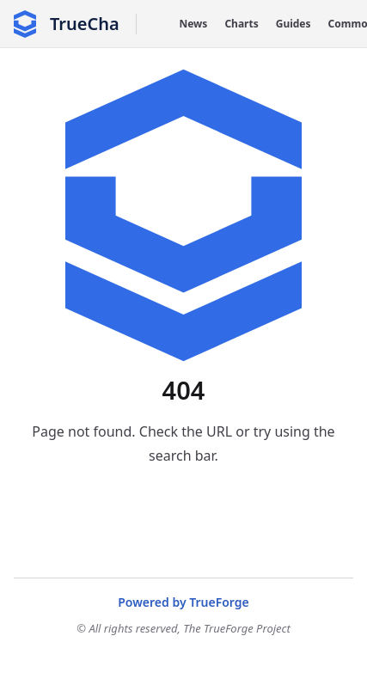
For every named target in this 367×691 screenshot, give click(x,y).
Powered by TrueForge (183, 602)
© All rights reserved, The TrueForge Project (183, 628)
